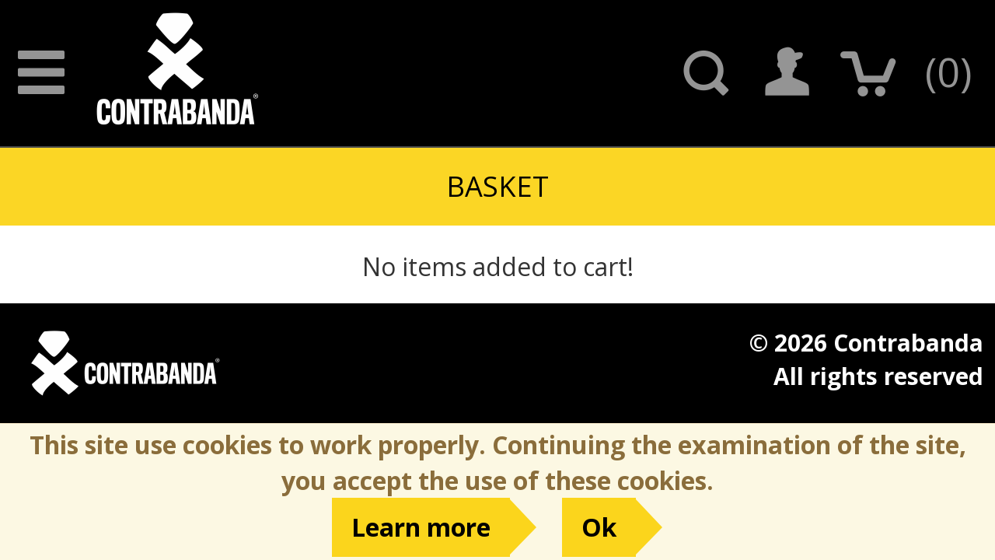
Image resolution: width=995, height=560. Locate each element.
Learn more (421, 527)
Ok (598, 527)
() (948, 71)
